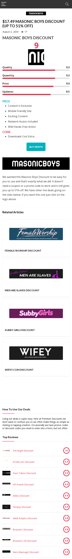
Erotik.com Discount (23, 461)
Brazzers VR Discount (25, 540)
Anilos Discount (21, 495)
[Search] (67, 4)
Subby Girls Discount (20, 329)
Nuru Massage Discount (26, 552)
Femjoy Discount (22, 506)
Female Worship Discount (23, 250)
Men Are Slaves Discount (22, 290)
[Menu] (4, 4)
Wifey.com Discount (19, 369)
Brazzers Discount (23, 529)
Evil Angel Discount (23, 450)
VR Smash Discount (23, 484)
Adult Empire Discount (25, 518)
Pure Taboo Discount (24, 473)
